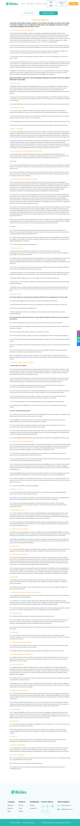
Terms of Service (28, 822)
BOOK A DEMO (51, 3)
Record (21, 805)
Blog (9, 811)
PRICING (38, 3)
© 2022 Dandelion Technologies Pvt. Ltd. (56, 822)
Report (21, 811)
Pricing (32, 805)
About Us (10, 805)
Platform (10, 808)
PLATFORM (30, 3)
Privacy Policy (15, 822)
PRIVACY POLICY (29, 13)
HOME (23, 3)
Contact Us (33, 808)
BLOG (44, 3)
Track (20, 808)
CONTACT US (62, 3)
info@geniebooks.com (66, 809)
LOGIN (73, 3)
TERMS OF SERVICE (48, 13)
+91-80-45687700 (65, 805)
